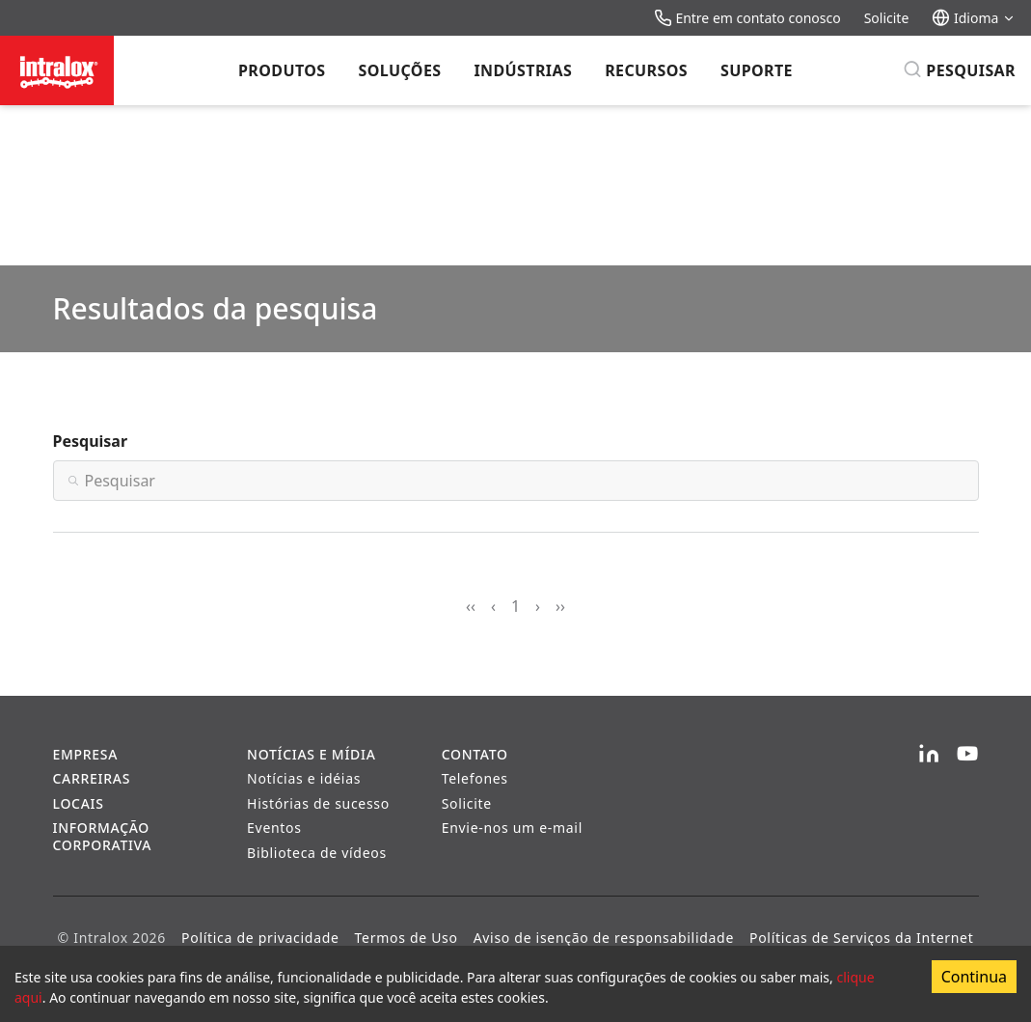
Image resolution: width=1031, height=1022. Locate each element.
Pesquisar (90, 441)
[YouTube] (967, 754)
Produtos (281, 70)
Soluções (400, 70)
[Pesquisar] (959, 70)
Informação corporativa (102, 836)
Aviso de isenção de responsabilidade (604, 937)
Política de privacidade (260, 937)
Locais (78, 803)
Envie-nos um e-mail (512, 827)
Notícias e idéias (304, 778)
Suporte (756, 70)
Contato (475, 754)
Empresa (86, 754)
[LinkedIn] (928, 754)
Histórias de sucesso (318, 803)
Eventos (274, 827)
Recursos (646, 70)
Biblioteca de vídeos (317, 852)
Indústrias (523, 70)
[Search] (516, 480)
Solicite (886, 18)
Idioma (974, 18)
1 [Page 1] (515, 606)
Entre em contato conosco (747, 18)
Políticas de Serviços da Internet (861, 937)
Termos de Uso (406, 937)
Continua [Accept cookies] (974, 976)
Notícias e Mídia (311, 754)
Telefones (475, 778)
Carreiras (92, 778)
